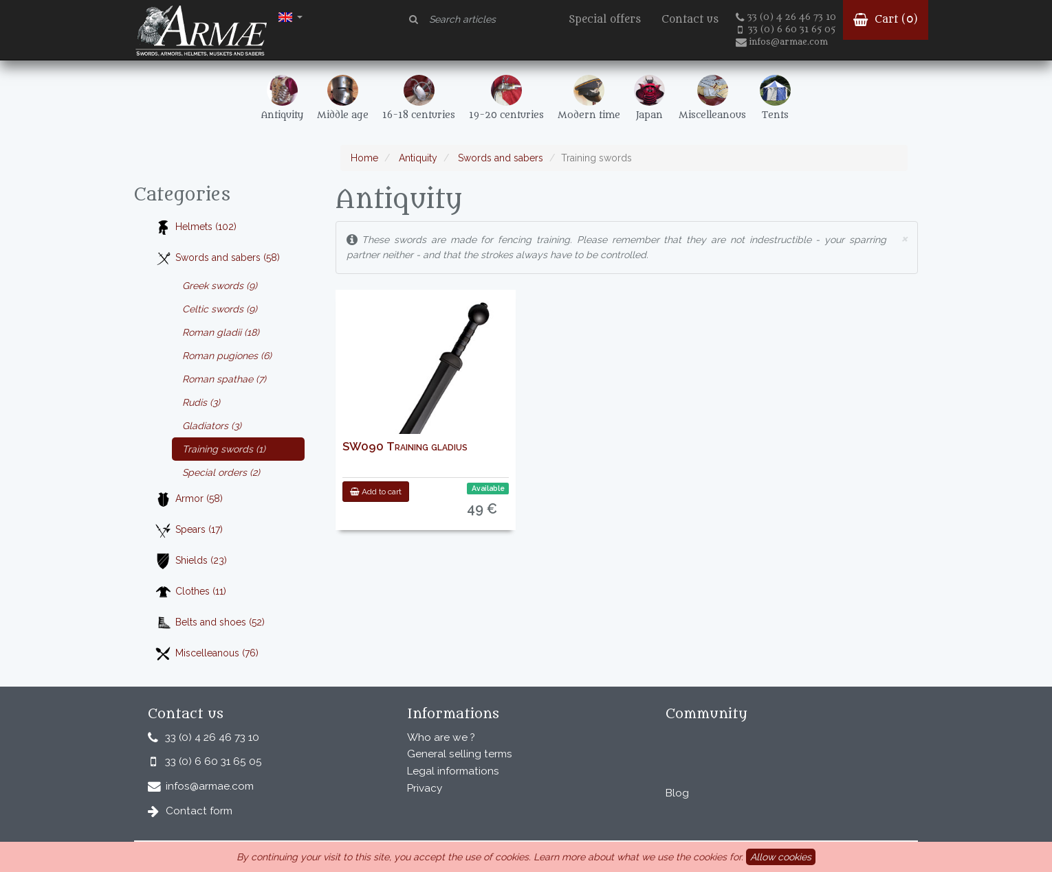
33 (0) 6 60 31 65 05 (786, 29)
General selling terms (459, 754)
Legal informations (453, 771)
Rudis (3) (201, 402)
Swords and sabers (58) (217, 258)
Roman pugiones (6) (227, 355)
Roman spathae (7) (224, 379)
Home (364, 157)
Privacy (424, 788)
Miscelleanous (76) (207, 654)
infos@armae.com (782, 42)
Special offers (605, 19)
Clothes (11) (190, 592)
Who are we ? (441, 737)
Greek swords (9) (219, 285)
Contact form (199, 811)
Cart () (885, 19)
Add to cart (376, 491)
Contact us (690, 19)
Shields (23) (191, 561)
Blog (677, 793)
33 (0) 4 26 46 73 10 (786, 17)
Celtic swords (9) (219, 308)
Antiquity (416, 157)
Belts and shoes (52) (210, 623)
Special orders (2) (221, 472)
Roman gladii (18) (220, 332)
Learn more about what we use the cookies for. (638, 856)
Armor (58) (189, 499)
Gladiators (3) (211, 425)
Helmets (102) (196, 227)
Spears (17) (189, 530)
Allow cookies (780, 856)
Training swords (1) (223, 449)
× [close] (904, 238)
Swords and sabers (499, 157)
